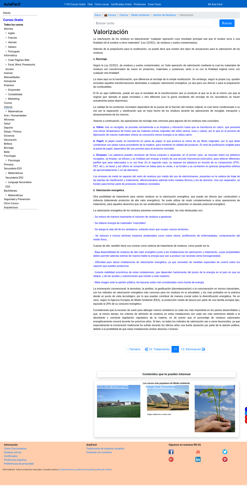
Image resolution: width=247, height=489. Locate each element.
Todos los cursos (13, 24)
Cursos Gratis (13, 20)
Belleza (8, 143)
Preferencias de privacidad (19, 463)
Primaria (8, 164)
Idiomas (8, 28)
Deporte (8, 127)
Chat (90, 4)
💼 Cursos (110, 15)
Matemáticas (15, 111)
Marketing (13, 98)
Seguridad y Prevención (17, 199)
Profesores (140, 4)
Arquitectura (11, 207)
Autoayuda (10, 81)
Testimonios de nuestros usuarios (105, 448)
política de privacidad (85, 470)
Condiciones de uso (67, 470)
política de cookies (104, 470)
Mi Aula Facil (215, 4)
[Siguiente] (193, 349)
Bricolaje (9, 147)
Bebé (7, 151)
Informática (10, 55)
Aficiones (9, 119)
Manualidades (12, 77)
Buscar (227, 23)
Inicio (6, 13)
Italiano (12, 46)
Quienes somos (12, 452)
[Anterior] (157, 349)
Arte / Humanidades (15, 115)
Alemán (12, 42)
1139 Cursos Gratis (75, 4)
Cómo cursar (102, 4)
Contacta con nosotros (99, 452)
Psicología (10, 155)
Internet (8, 73)
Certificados (10, 456)
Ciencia (8, 106)
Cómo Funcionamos (15, 448)
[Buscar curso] (154, 23)
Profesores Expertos (15, 459)
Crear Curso (154, 4)
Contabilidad (15, 94)
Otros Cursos (11, 203)
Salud (7, 123)
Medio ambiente (140, 15)
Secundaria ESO (13, 168)
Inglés (11, 33)
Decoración (10, 139)
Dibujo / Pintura (12, 131)
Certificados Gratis (121, 4)
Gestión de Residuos (164, 15)
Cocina (8, 102)
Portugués (14, 51)
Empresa (9, 85)
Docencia (9, 135)
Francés (12, 37)
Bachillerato (10, 190)
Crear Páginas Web (18, 60)
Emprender (14, 89)
